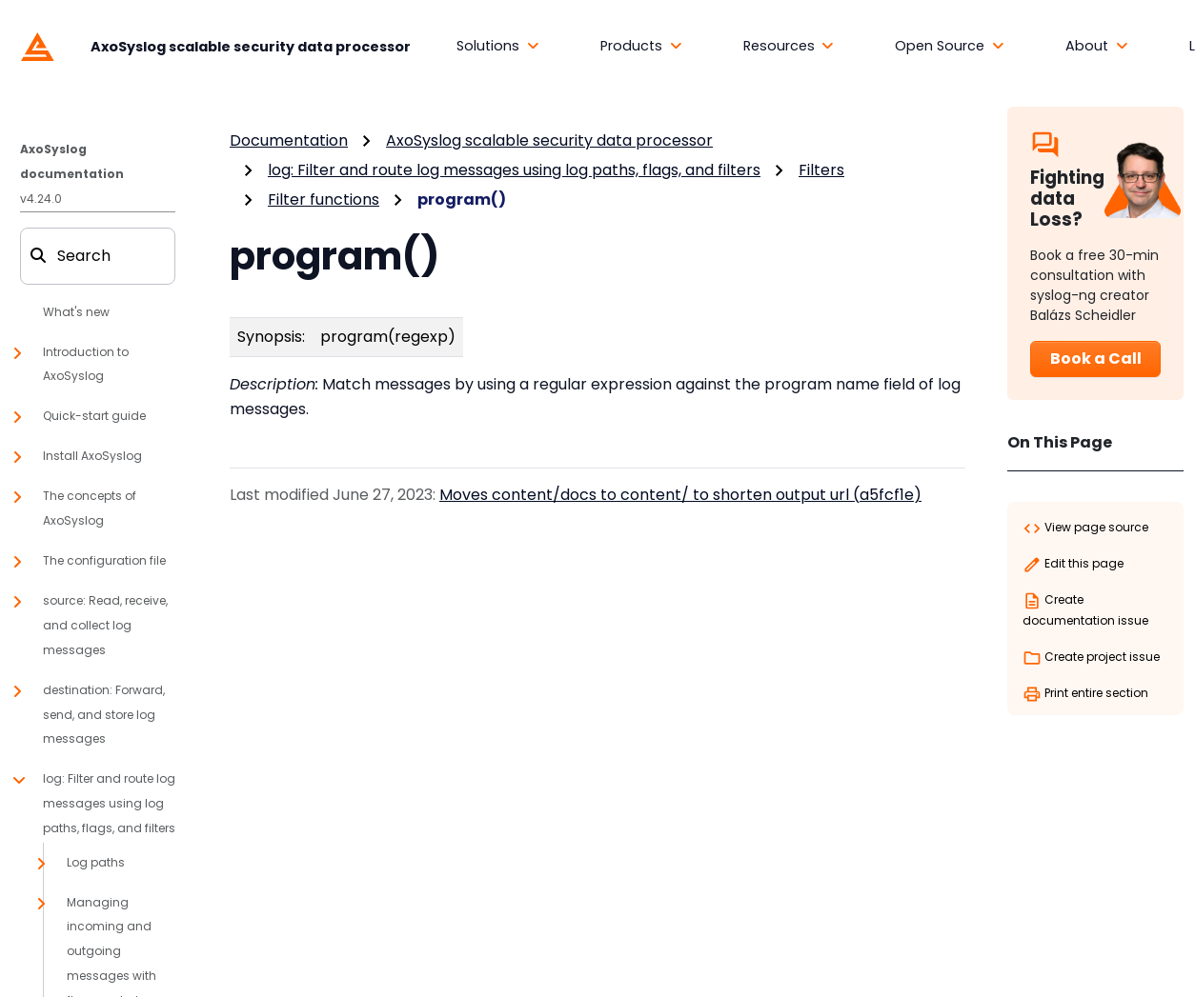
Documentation (289, 140)
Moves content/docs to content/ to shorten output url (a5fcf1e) (680, 495)
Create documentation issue (1085, 609)
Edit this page (1073, 564)
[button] (498, 47)
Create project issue (1091, 658)
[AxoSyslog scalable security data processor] (211, 46)
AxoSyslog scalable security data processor (549, 140)
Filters (821, 170)
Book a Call (1096, 358)
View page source (1085, 528)
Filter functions (323, 199)
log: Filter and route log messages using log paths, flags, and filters (514, 170)
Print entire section (1085, 694)
